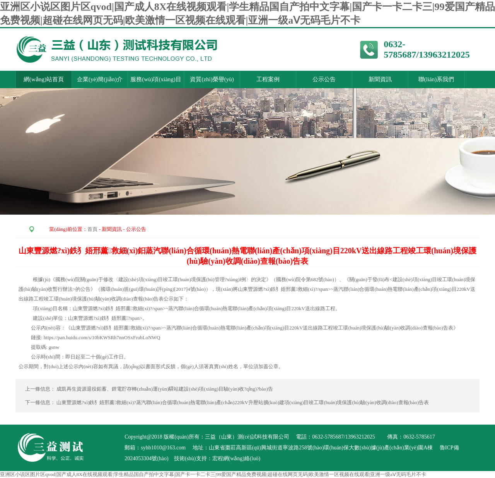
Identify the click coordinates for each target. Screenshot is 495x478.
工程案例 (268, 79)
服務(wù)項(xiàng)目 (155, 79)
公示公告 (324, 79)
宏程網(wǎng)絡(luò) (236, 458)
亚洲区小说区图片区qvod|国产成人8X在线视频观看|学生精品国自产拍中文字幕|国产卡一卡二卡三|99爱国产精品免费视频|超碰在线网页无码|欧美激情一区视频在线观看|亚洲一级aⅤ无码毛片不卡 (213, 474)
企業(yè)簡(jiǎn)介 (100, 79)
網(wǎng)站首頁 (44, 79)
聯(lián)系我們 (436, 79)
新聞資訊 (380, 79)
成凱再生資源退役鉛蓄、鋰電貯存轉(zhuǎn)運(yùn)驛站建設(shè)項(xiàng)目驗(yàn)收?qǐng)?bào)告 (165, 389)
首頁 (92, 229)
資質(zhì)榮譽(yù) (212, 79)
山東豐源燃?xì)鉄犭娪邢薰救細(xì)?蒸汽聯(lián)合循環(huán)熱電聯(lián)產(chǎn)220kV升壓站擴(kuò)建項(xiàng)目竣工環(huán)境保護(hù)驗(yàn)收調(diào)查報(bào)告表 (242, 402)
